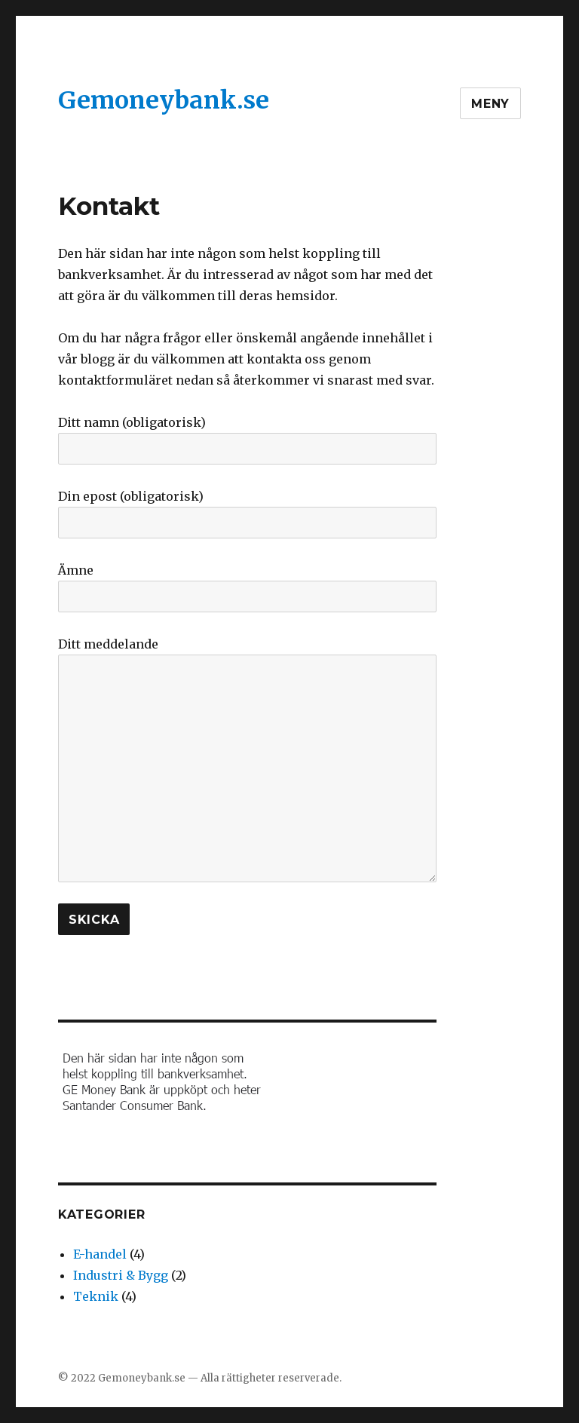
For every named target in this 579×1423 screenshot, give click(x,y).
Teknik (95, 1296)
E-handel (100, 1254)
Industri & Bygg (120, 1275)
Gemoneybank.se (163, 100)
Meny (490, 104)
